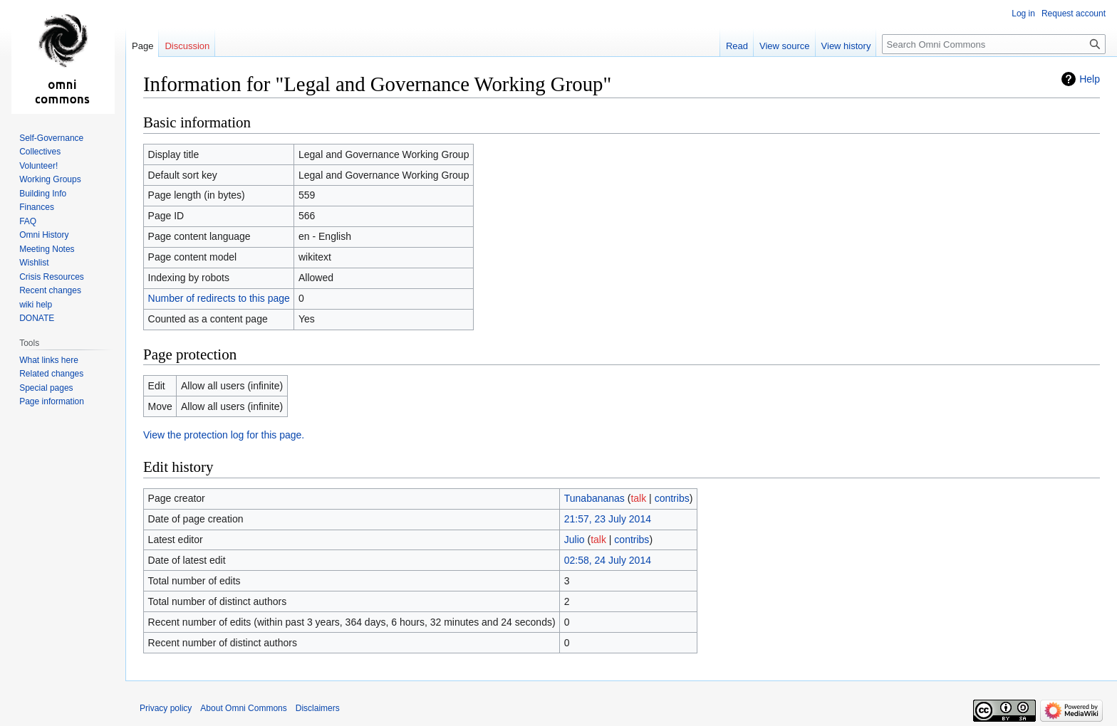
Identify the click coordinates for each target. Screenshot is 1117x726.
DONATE (36, 318)
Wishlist (33, 263)
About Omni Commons (243, 708)
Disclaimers (318, 708)
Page (142, 46)
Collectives (40, 152)
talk (638, 498)
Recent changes (50, 290)
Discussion (187, 46)
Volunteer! (38, 166)
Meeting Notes (46, 249)
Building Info (42, 194)
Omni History (43, 235)
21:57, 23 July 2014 (607, 519)
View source (784, 46)
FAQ (27, 221)
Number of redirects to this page (219, 298)
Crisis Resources (51, 277)
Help (1089, 79)
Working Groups (49, 179)
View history (846, 46)
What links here (48, 360)
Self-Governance (51, 138)
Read (737, 46)
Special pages (46, 388)
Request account (1073, 14)
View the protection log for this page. (223, 435)
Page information (51, 401)
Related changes (51, 374)
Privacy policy (166, 708)
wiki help (35, 305)
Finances (36, 207)
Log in (1023, 14)
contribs (672, 498)
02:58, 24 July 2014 (607, 560)
